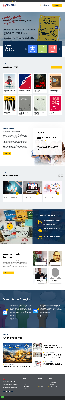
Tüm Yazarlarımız (8, 272)
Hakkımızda (7, 153)
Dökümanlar (40, 386)
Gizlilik (39, 381)
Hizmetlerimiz (32, 381)
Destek (39, 384)
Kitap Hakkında (26, 386)
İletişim (24, 388)
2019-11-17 (45, 361)
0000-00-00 (5, 364)
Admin (11, 364)
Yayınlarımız (25, 384)
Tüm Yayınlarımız (56, 67)
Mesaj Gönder (57, 5)
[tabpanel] (17, 312)
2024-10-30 (45, 352)
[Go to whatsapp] (2, 397)
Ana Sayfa (25, 381)
